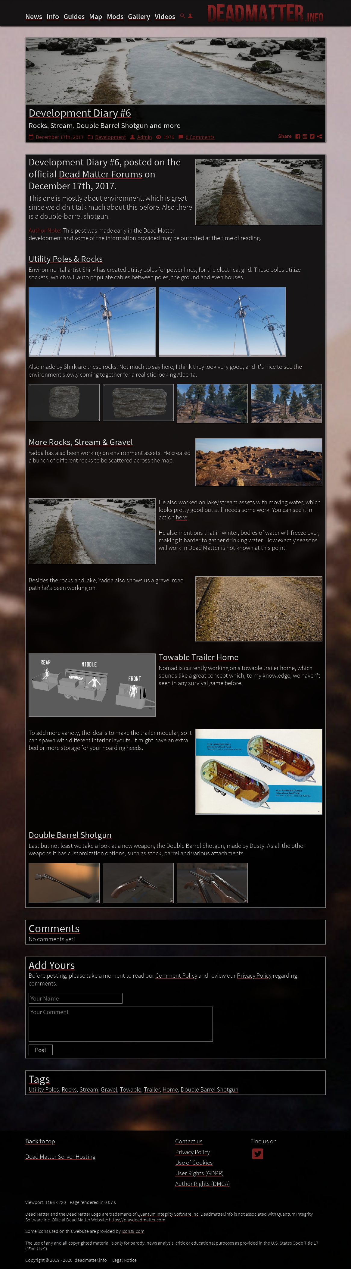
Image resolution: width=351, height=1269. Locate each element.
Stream (88, 1089)
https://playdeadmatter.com (137, 1220)
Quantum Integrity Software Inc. (168, 1214)
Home (170, 1089)
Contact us (189, 1141)
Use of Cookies (194, 1162)
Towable (130, 1089)
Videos (165, 16)
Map (95, 16)
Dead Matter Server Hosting (60, 1156)
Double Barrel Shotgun (232, 1257)
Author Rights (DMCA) (202, 1184)
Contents (214, 1214)
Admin (144, 136)
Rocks (69, 1089)
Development (110, 136)
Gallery (139, 16)
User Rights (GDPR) (199, 1173)
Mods (115, 16)
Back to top (40, 1141)
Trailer (152, 1089)
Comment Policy (176, 975)
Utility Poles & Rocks (229, 1231)
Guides (74, 16)
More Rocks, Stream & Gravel (239, 1240)
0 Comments (200, 136)
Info (53, 16)
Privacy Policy (254, 975)
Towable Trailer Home (231, 1248)
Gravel (109, 1089)
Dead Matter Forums (100, 174)
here (181, 517)
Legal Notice (124, 1260)
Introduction (220, 1223)
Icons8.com (133, 1231)
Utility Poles (44, 1089)
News (33, 16)
